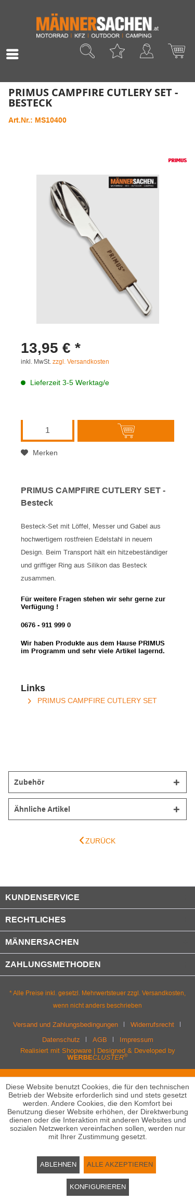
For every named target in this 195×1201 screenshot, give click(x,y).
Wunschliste (117, 54)
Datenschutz (61, 1040)
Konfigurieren (98, 1187)
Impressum (136, 1040)
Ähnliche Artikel (42, 809)
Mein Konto (146, 54)
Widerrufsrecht (152, 1024)
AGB (100, 1040)
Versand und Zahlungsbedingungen (65, 1024)
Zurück (97, 840)
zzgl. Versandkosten (81, 361)
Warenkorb (176, 54)
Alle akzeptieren (120, 1164)
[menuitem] (15, 54)
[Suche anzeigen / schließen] (87, 54)
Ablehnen (58, 1164)
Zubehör (29, 782)
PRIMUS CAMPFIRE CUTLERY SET (92, 700)
